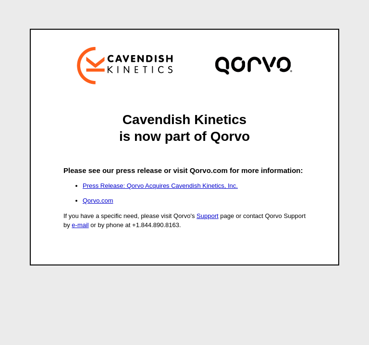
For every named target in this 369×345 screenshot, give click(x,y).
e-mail (80, 225)
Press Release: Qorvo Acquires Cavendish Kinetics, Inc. (160, 185)
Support (208, 215)
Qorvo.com (98, 200)
